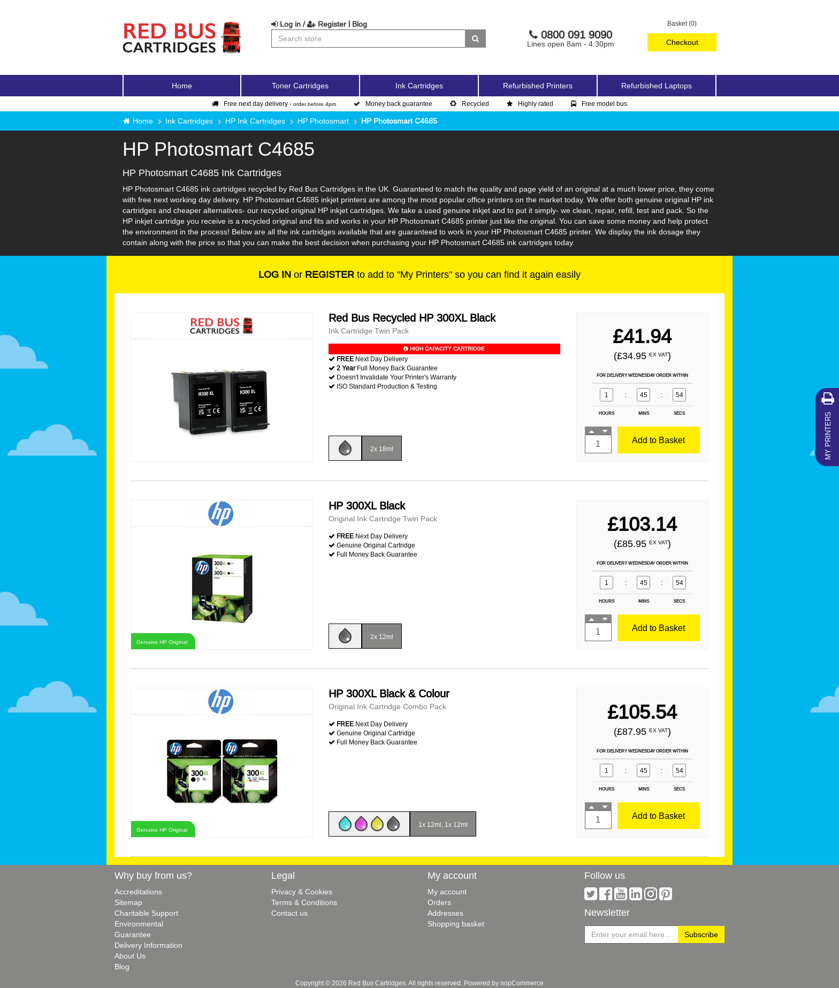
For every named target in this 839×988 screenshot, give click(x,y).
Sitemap (128, 902)
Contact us (289, 913)
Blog (359, 24)
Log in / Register (308, 24)
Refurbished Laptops (656, 85)
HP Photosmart (323, 121)
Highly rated (530, 104)
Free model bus (599, 104)
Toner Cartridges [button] (300, 85)
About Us (130, 956)
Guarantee (133, 934)
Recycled (469, 104)
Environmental (139, 923)
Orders (439, 902)
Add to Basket (658, 440)
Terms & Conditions (304, 902)
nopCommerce (522, 983)
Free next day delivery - (274, 104)
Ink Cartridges (189, 121)
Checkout (682, 42)
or (306, 274)
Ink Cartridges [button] (419, 85)
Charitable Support (146, 913)
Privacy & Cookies (301, 891)
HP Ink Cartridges (255, 121)
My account (447, 891)
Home (182, 85)
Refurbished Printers (538, 85)
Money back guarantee (393, 104)
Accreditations (138, 891)
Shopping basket (456, 923)
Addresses (445, 913)
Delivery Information (148, 945)
